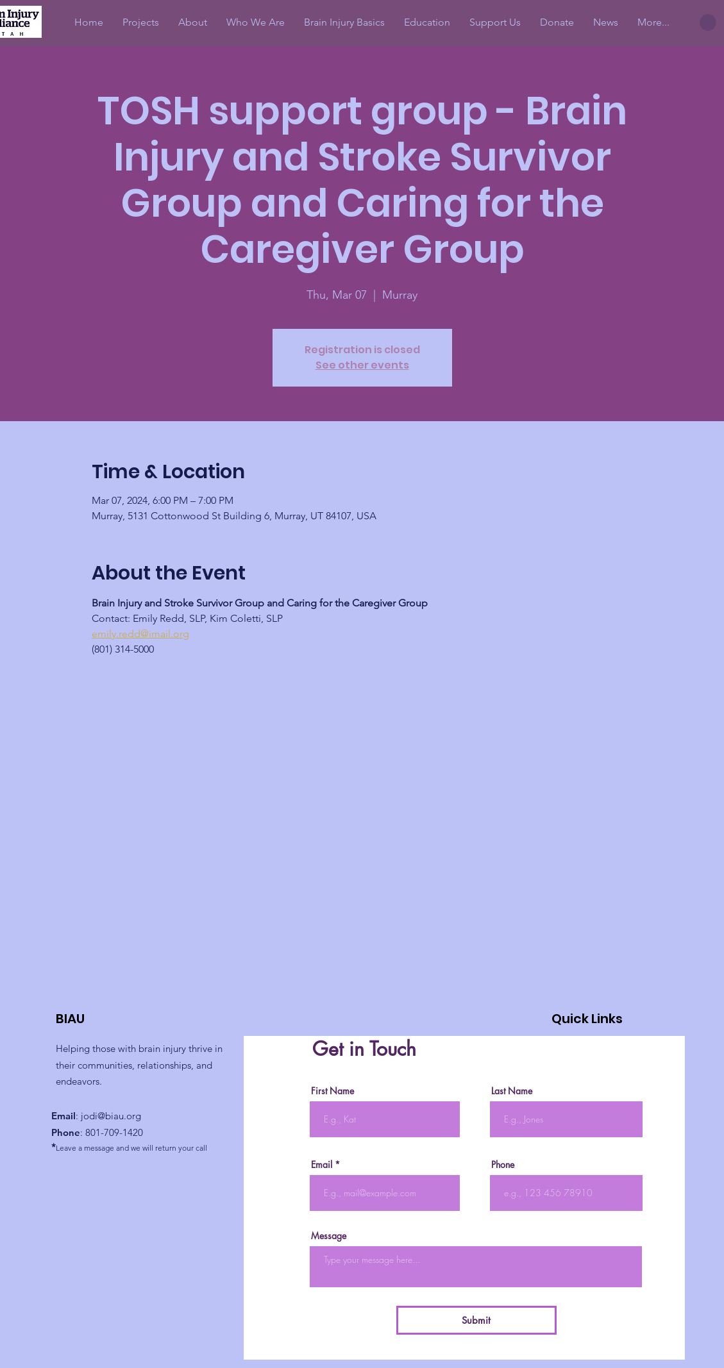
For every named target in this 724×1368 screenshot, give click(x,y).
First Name (332, 1091)
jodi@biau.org (111, 1116)
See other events (362, 365)
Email (321, 1164)
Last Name (511, 1091)
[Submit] (476, 1320)
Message (328, 1235)
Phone (502, 1164)
